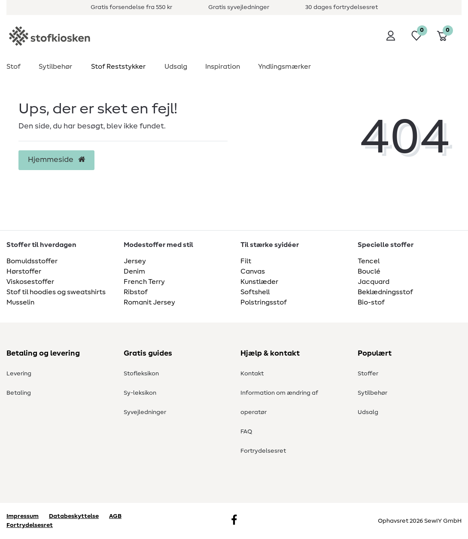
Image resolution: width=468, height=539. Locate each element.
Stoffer (368, 374)
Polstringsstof (263, 302)
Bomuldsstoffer (32, 261)
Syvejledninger (145, 412)
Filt (245, 261)
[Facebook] (234, 521)
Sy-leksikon (140, 393)
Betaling (18, 393)
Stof (13, 66)
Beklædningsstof (385, 292)
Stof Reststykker (118, 66)
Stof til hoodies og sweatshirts (56, 292)
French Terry (144, 281)
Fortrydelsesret (263, 451)
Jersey (135, 261)
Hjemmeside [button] (56, 160)
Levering (18, 374)
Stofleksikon (141, 374)
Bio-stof (371, 302)
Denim (134, 271)
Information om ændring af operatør (279, 402)
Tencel (369, 261)
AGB (115, 516)
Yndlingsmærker (284, 66)
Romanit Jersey (149, 302)
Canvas (252, 271)
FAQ (246, 432)
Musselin (20, 302)
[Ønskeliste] (416, 35)
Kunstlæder (259, 281)
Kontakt (252, 374)
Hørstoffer (23, 271)
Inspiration (222, 66)
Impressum (22, 516)
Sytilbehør (55, 66)
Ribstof (136, 292)
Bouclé (369, 271)
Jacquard (373, 281)
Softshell (255, 292)
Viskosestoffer (30, 281)
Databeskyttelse (74, 516)
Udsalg (175, 66)
